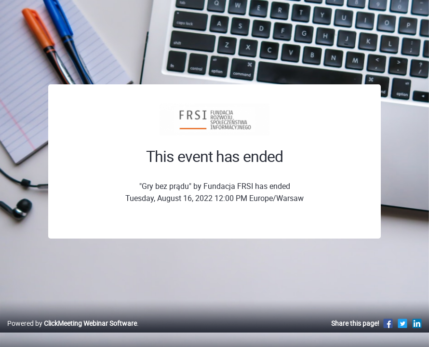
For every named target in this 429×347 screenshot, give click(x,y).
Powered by (72, 333)
